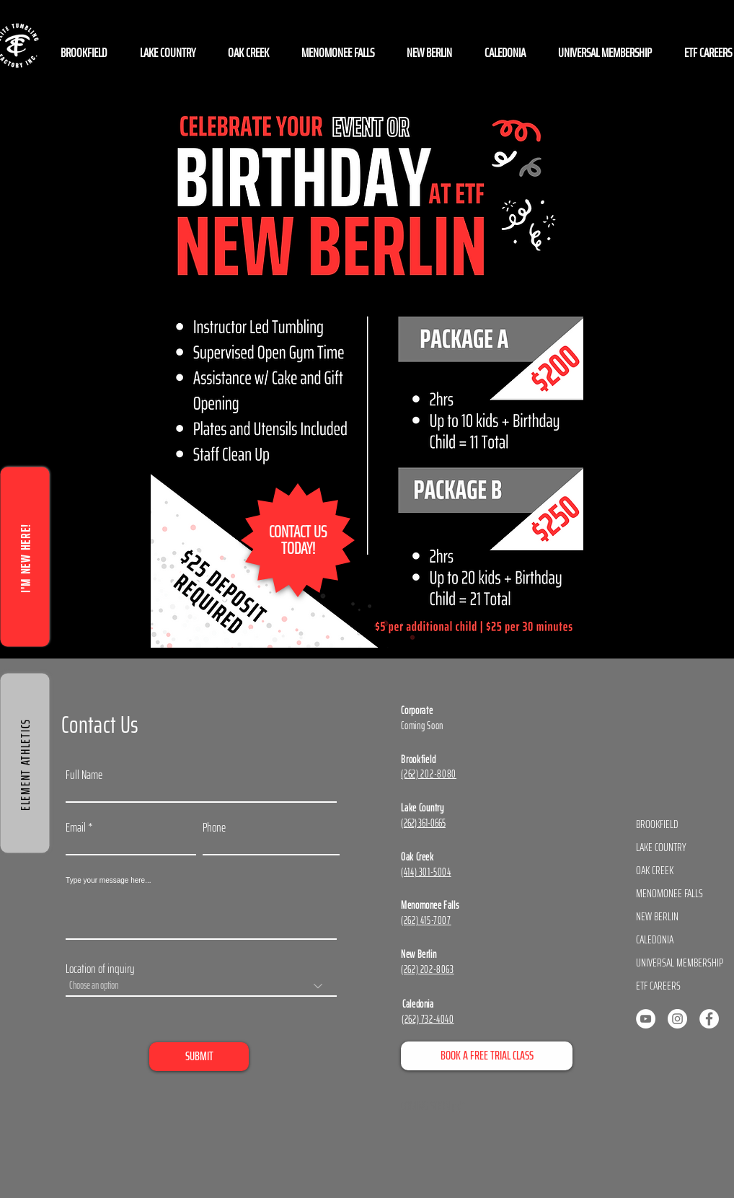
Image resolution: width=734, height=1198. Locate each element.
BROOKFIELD (657, 824)
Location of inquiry (100, 969)
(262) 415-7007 (426, 920)
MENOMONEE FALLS (669, 893)
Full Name (84, 775)
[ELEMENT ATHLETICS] (25, 763)
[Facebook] (709, 1019)
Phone (214, 828)
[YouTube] (645, 1019)
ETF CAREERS (658, 986)
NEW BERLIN (657, 916)
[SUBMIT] (199, 1056)
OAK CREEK (654, 870)
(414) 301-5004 (426, 872)
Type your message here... (108, 880)
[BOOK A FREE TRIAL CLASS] (486, 1055)
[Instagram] (677, 1019)
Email (76, 828)
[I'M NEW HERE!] (25, 556)
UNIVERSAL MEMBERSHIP (677, 962)
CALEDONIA (654, 939)
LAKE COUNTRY (661, 847)
